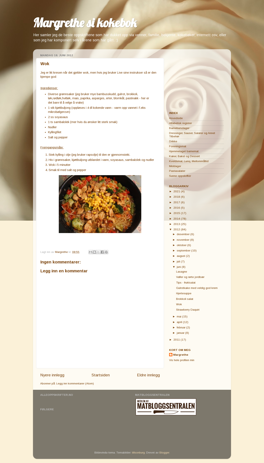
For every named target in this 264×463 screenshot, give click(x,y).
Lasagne (181, 271)
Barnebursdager (179, 128)
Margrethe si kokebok (85, 22)
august (181, 255)
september (184, 250)
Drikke (173, 141)
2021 (177, 191)
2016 (177, 207)
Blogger (164, 452)
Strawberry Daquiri (187, 309)
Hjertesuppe (183, 293)
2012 (177, 229)
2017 (177, 202)
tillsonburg (138, 452)
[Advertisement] (195, 78)
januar (181, 332)
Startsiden (101, 375)
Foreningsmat (177, 146)
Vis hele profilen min (181, 360)
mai (179, 316)
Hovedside (176, 118)
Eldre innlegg (148, 375)
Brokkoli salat (184, 298)
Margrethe (180, 354)
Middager (175, 166)
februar (181, 327)
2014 (177, 218)
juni (179, 266)
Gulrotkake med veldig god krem (197, 288)
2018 (177, 196)
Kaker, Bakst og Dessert (184, 156)
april (180, 322)
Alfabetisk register (180, 123)
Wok (179, 304)
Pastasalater (177, 170)
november (183, 239)
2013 (177, 224)
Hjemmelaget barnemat (184, 151)
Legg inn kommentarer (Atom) (75, 383)
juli (179, 261)
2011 (177, 339)
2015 (177, 213)
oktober (182, 245)
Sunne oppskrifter (180, 175)
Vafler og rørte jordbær (190, 277)
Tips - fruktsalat (186, 282)
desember (183, 234)
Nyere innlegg (52, 375)
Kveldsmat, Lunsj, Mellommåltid (189, 161)
